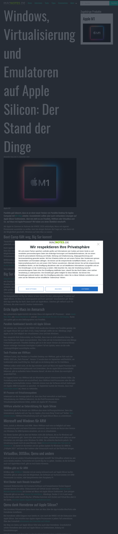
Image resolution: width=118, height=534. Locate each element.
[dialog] (59, 267)
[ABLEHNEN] (99, 245)
